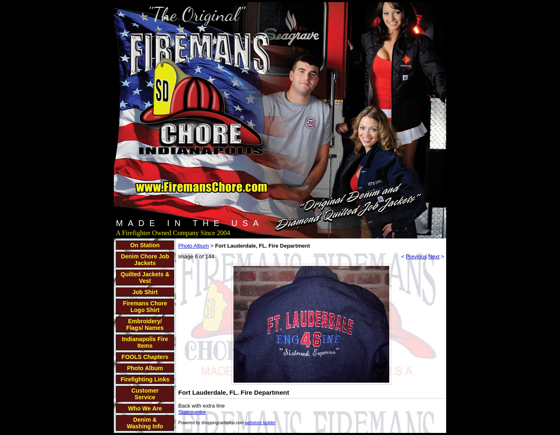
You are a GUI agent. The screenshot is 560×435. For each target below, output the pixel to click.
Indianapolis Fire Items (145, 342)
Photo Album (145, 368)
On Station (145, 245)
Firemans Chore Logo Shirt (145, 306)
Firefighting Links (144, 379)
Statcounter (192, 412)
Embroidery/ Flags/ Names (145, 324)
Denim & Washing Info (145, 423)
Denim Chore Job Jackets (145, 259)
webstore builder (260, 422)
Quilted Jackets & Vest (144, 277)
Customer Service (144, 394)
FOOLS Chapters (145, 357)
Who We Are (145, 408)
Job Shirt (145, 292)
